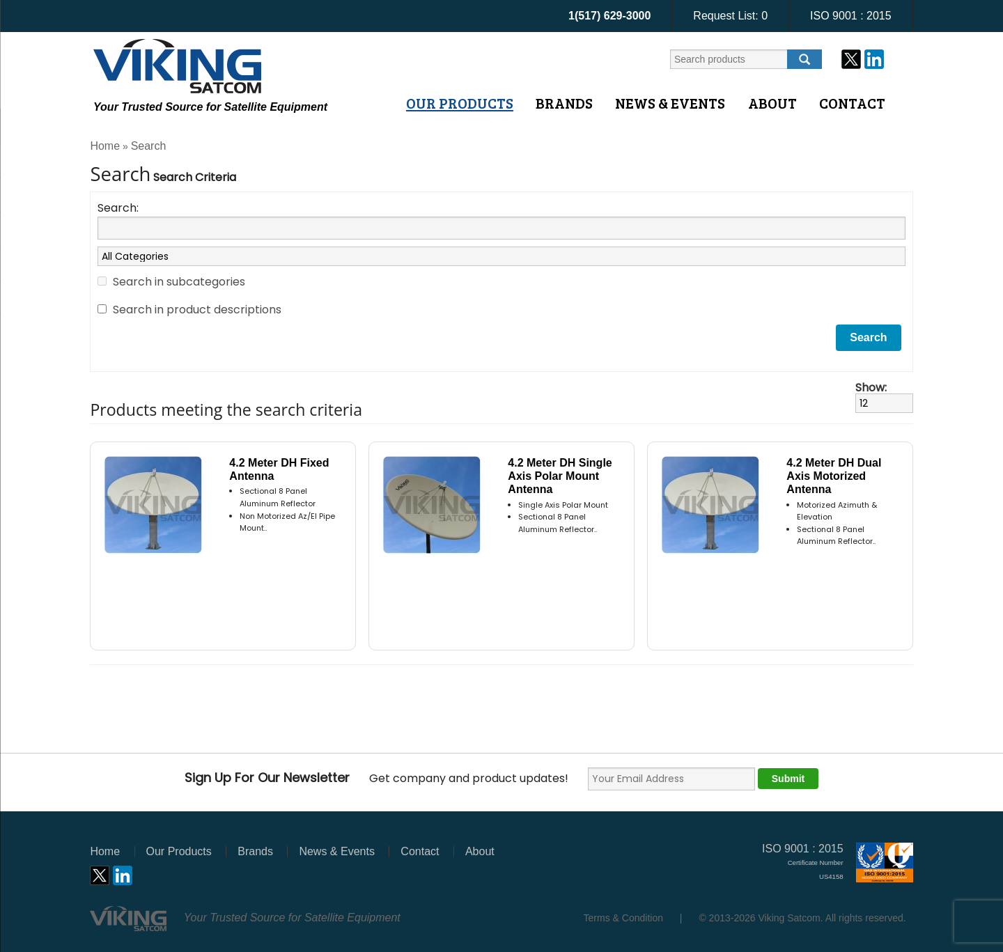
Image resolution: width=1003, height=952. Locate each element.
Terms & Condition (623, 917)
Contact (852, 103)
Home (105, 146)
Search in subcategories (179, 282)
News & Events (670, 103)
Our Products (459, 103)
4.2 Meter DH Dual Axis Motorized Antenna (833, 476)
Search (148, 146)
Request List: (730, 16)
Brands (564, 103)
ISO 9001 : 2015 (851, 16)
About (772, 103)
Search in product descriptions (197, 310)
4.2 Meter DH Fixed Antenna (279, 469)
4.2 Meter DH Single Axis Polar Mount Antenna (560, 476)
